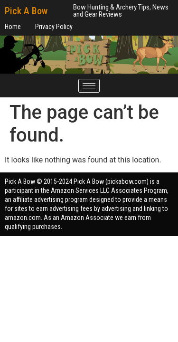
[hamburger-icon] (89, 86)
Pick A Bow (26, 11)
